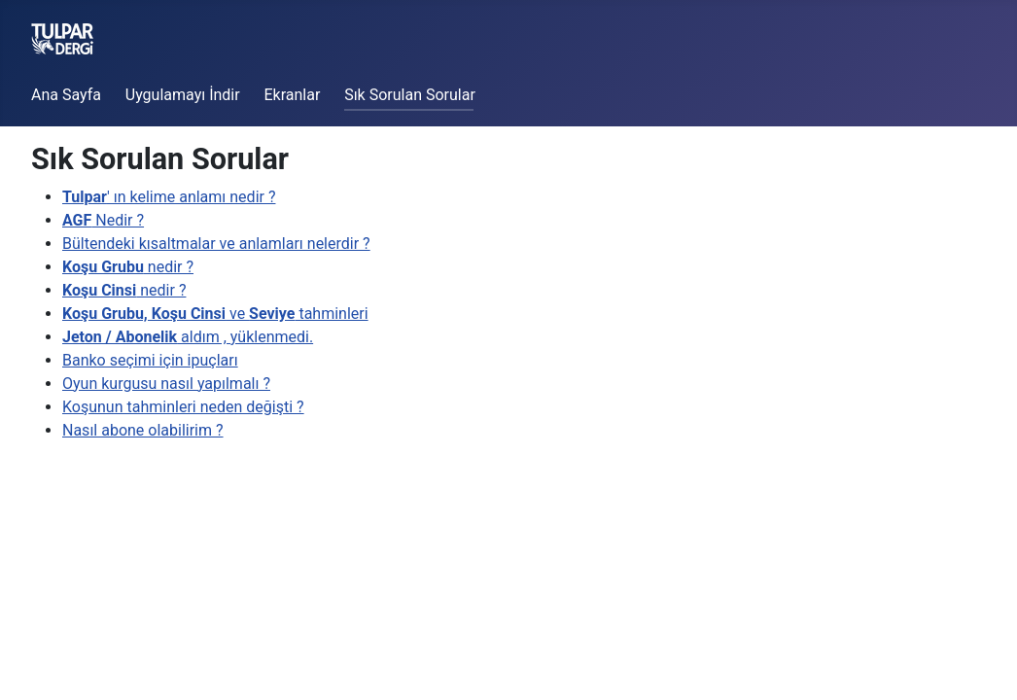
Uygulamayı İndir (182, 95)
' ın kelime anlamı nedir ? (168, 197)
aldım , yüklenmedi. (187, 337)
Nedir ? (103, 220)
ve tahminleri (215, 313)
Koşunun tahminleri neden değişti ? (183, 407)
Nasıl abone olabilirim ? (143, 430)
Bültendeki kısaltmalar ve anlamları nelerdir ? (216, 243)
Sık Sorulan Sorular (409, 95)
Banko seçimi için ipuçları (150, 360)
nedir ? (127, 267)
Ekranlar (291, 95)
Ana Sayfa (66, 95)
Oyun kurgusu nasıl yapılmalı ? (166, 383)
